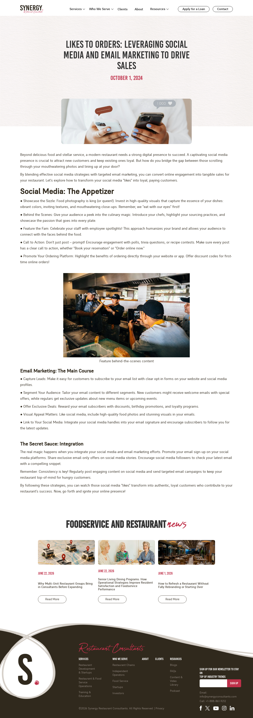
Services (76, 9)
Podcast (175, 691)
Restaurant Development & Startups (87, 669)
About (139, 9)
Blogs (173, 665)
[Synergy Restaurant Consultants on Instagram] (224, 708)
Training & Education (85, 694)
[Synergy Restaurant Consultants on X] (207, 708)
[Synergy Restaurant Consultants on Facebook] (201, 708)
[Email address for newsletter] (213, 683)
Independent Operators (120, 673)
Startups (117, 687)
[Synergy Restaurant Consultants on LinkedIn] (232, 708)
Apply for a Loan (193, 9)
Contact (222, 9)
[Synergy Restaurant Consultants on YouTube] (216, 708)
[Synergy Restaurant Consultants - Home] (31, 9)
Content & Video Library (176, 681)
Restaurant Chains (123, 665)
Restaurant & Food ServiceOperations (90, 682)
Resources (157, 9)
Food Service (120, 681)
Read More (52, 599)
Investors (118, 693)
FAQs (173, 671)
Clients (122, 9)
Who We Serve (99, 9)
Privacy (160, 708)
